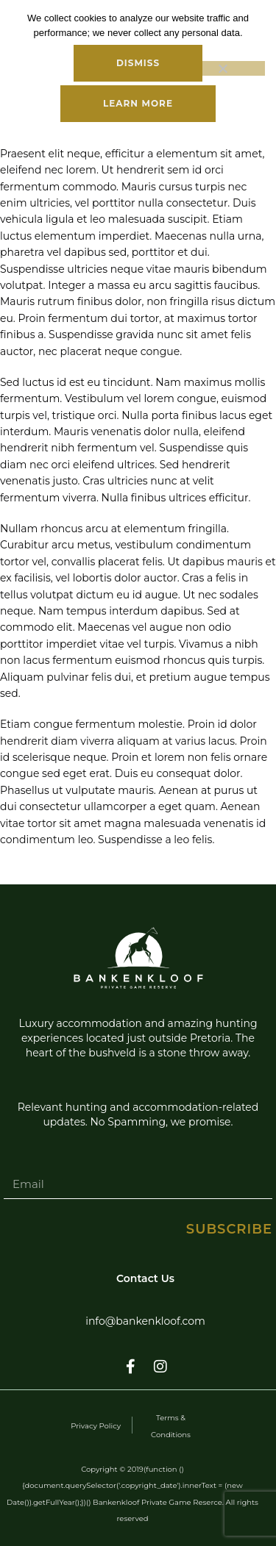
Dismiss (138, 62)
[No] (222, 68)
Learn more (138, 103)
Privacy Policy (96, 1426)
